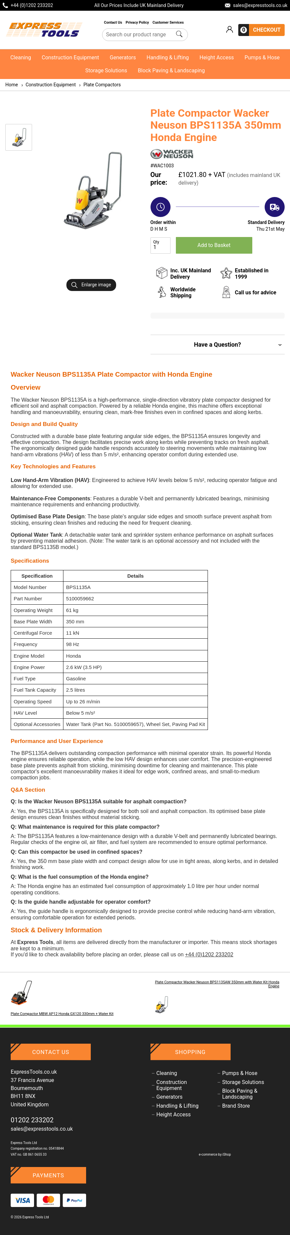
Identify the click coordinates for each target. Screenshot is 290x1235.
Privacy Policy (138, 22)
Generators (123, 57)
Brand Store (236, 1106)
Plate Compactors (99, 84)
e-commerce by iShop (215, 1154)
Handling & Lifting (168, 57)
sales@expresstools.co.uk (42, 1129)
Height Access (217, 57)
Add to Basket (214, 245)
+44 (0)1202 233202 (209, 954)
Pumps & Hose (262, 57)
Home (11, 84)
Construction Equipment (70, 57)
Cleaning (20, 57)
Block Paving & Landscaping (171, 70)
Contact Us (113, 22)
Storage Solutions (106, 70)
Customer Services (169, 22)
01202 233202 (32, 1120)
